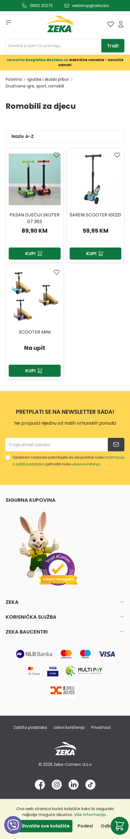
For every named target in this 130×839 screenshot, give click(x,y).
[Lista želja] (111, 24)
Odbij (107, 826)
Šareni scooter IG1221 (95, 215)
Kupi (34, 253)
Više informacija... (91, 814)
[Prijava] (121, 24)
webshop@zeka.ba (90, 5)
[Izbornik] (6, 24)
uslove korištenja (85, 464)
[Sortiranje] (65, 136)
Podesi (85, 826)
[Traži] (112, 45)
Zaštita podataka (30, 727)
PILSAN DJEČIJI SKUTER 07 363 (35, 218)
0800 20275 (41, 5)
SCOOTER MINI (35, 332)
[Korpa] (120, 825)
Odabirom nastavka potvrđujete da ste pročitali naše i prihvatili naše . (68, 460)
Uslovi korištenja (69, 727)
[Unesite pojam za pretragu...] (53, 45)
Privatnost (101, 727)
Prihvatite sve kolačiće (43, 826)
